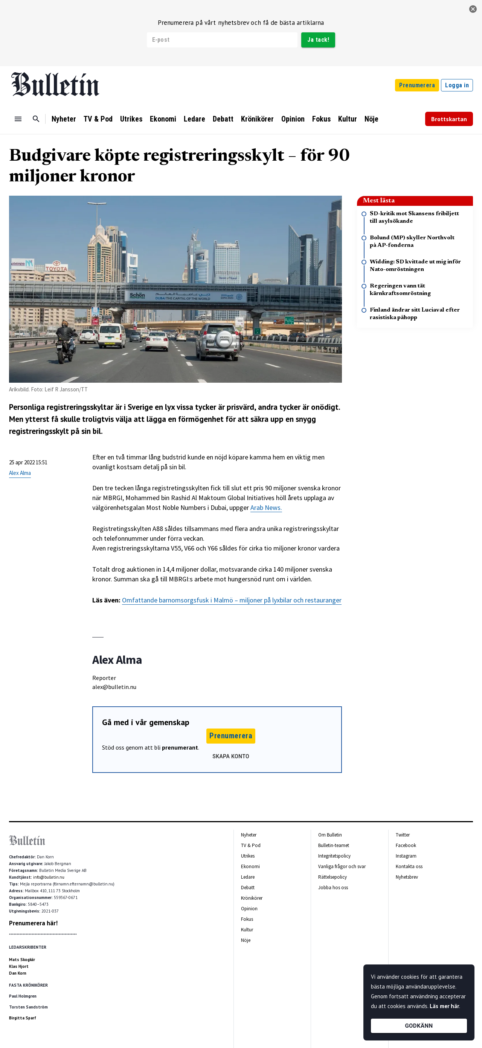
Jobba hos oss (333, 887)
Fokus (321, 118)
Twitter (403, 835)
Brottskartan (449, 119)
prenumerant (180, 747)
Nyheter (64, 118)
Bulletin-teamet (333, 845)
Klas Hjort (19, 966)
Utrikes (131, 118)
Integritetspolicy (334, 856)
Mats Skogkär (22, 959)
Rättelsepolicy (332, 877)
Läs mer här (444, 1006)
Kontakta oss (409, 866)
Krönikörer (257, 118)
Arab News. (266, 507)
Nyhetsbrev (407, 877)
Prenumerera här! (33, 923)
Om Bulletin (330, 835)
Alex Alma (20, 472)
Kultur (347, 118)
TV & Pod (98, 118)
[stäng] (473, 9)
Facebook (406, 845)
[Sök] (36, 119)
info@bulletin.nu (48, 877)
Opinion (293, 118)
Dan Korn (17, 973)
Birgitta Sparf (22, 1018)
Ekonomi (163, 118)
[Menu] (18, 119)
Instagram (406, 856)
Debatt (223, 118)
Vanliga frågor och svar (342, 866)
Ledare (194, 118)
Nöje (371, 118)
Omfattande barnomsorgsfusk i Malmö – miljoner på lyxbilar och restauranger (232, 600)
